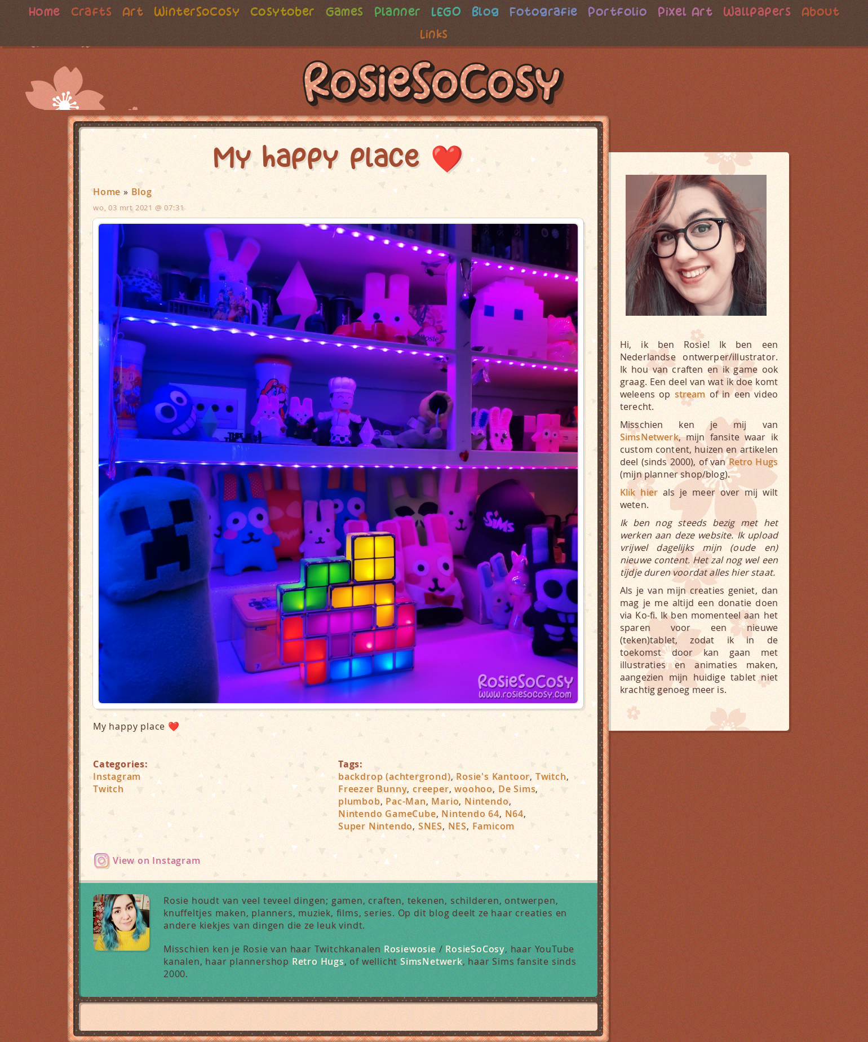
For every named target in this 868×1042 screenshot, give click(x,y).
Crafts (82, 11)
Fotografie (546, 11)
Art (125, 11)
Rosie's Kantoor (493, 776)
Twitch (108, 789)
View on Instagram (157, 860)
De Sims (517, 789)
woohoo (473, 789)
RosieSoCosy (434, 85)
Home (35, 11)
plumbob (359, 801)
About (830, 11)
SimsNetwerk (431, 961)
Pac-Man (406, 801)
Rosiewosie (410, 949)
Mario (445, 801)
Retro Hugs (318, 961)
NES (457, 826)
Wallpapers (765, 11)
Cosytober (278, 11)
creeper (431, 789)
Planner (396, 11)
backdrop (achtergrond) (394, 776)
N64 (514, 813)
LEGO (446, 11)
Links (434, 34)
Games (341, 11)
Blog (486, 11)
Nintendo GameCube (387, 813)
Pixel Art (691, 11)
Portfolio (621, 11)
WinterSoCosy (191, 11)
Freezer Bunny (372, 789)
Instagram (117, 776)
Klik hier (639, 492)
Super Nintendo (375, 826)
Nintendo (486, 801)
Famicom (493, 826)
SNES (430, 826)
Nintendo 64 (470, 813)
